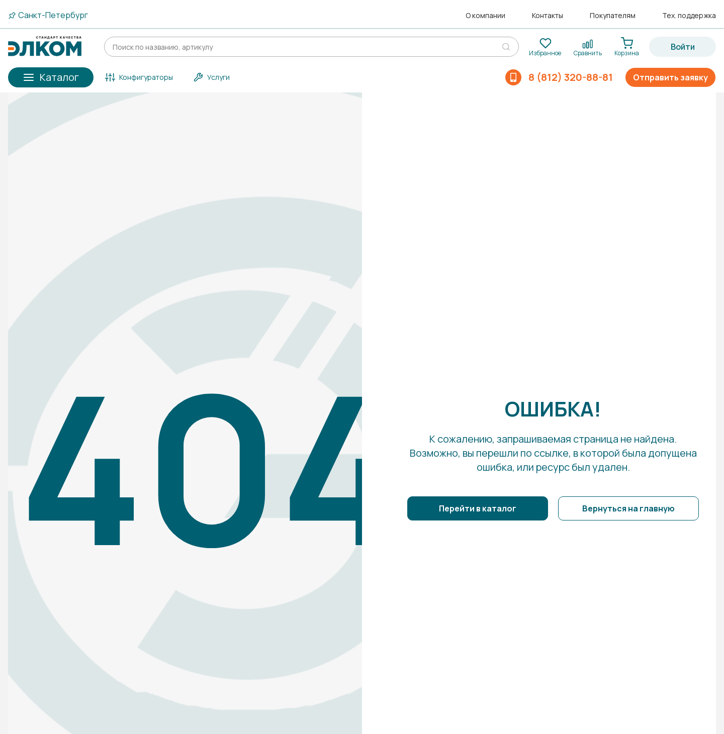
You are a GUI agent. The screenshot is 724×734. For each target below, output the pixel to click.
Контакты (547, 16)
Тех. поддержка (689, 16)
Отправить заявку (670, 77)
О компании (485, 16)
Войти (683, 46)
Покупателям (613, 16)
